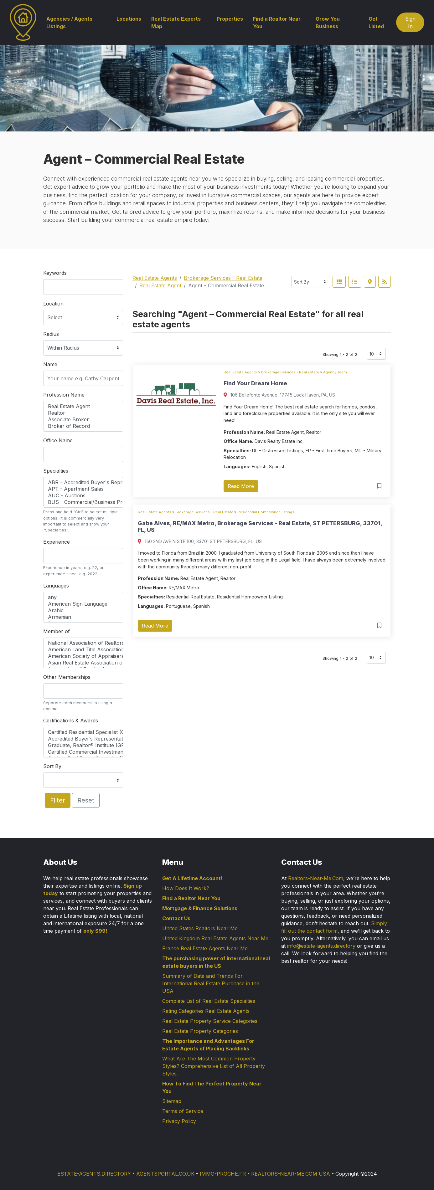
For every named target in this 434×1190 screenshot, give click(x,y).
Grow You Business (328, 22)
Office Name (58, 440)
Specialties (55, 471)
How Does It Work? (185, 888)
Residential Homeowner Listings (265, 512)
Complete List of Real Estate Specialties (208, 1001)
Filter (57, 800)
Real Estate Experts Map (176, 22)
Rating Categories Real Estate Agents (206, 1011)
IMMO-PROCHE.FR (223, 1174)
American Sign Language (83, 604)
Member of (56, 631)
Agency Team (335, 372)
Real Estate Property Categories (200, 1031)
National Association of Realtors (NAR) (83, 643)
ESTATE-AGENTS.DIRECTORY (94, 1174)
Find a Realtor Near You (277, 22)
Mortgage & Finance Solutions (199, 908)
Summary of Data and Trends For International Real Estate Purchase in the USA (210, 983)
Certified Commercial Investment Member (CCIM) (83, 752)
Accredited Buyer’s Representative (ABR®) (83, 739)
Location (53, 303)
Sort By (52, 766)
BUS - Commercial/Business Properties (83, 502)
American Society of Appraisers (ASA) (83, 656)
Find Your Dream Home (255, 383)
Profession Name (64, 395)
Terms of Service (182, 1111)
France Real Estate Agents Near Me (205, 948)
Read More (241, 486)
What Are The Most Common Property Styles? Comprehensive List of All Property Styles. (213, 1066)
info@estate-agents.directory (321, 946)
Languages (56, 585)
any (83, 597)
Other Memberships (66, 677)
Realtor (83, 413)
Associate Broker (83, 419)
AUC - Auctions (83, 495)
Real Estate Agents (154, 278)
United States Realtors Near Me (200, 928)
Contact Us (176, 918)
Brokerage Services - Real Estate (223, 278)
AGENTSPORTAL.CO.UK (165, 1174)
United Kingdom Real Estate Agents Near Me (215, 938)
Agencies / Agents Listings (69, 22)
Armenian (83, 617)
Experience (56, 542)
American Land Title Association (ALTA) (83, 649)
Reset (85, 800)
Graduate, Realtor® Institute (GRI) (83, 745)
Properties (230, 19)
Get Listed (376, 22)
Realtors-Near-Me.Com (315, 878)
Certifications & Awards (70, 720)
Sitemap (171, 1101)
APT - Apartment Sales (83, 489)
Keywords (55, 273)
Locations (128, 19)
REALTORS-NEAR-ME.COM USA (290, 1174)
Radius (51, 334)
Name (50, 364)
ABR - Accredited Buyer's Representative (83, 482)
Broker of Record (83, 426)
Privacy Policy (179, 1121)
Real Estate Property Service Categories (209, 1021)
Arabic (83, 610)
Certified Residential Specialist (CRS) (83, 732)
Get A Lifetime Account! (192, 878)
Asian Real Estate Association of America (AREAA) (83, 662)
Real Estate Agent (83, 406)
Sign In (410, 22)
